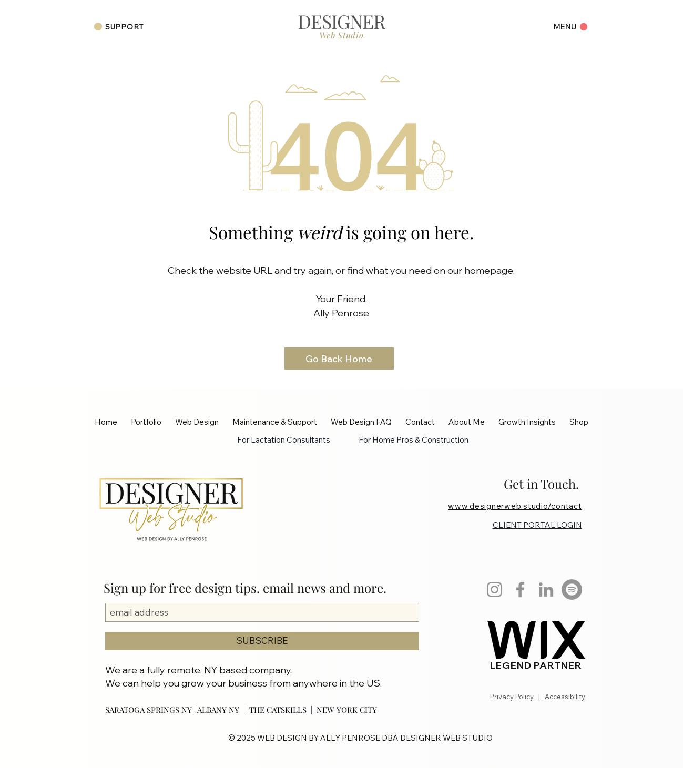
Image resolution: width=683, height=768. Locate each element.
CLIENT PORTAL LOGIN (537, 525)
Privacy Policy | (517, 696)
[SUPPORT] (118, 26)
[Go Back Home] (339, 358)
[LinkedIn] (546, 589)
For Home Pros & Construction (413, 440)
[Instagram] (494, 589)
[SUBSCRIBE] (262, 641)
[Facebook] (520, 589)
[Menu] (566, 26)
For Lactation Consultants (283, 440)
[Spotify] (572, 589)
